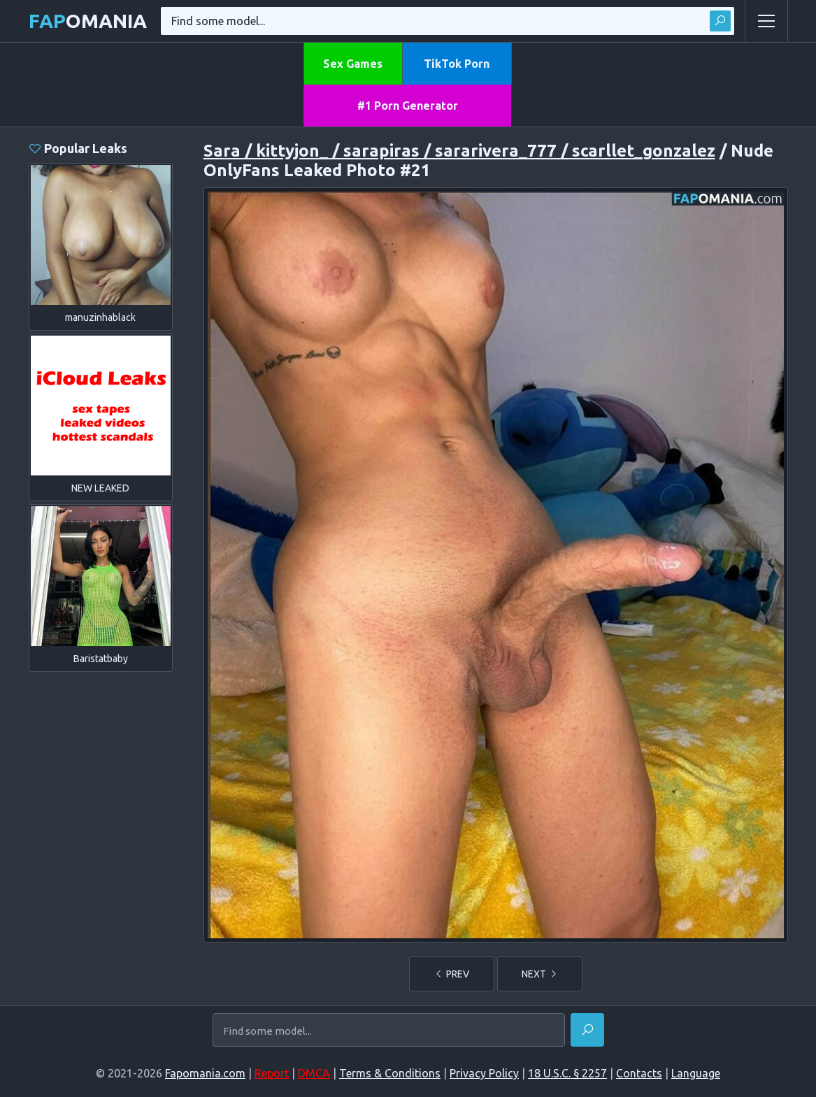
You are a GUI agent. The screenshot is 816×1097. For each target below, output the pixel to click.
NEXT (540, 974)
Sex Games (352, 63)
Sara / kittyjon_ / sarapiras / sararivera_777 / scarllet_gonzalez (459, 150)
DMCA (314, 1073)
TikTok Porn (456, 63)
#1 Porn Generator (407, 105)
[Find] (587, 1030)
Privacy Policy (484, 1073)
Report (272, 1073)
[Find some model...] (388, 1031)
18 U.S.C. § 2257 (567, 1073)
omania (88, 20)
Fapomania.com (205, 1073)
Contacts (639, 1073)
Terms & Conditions (390, 1073)
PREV (451, 974)
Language (695, 1073)
